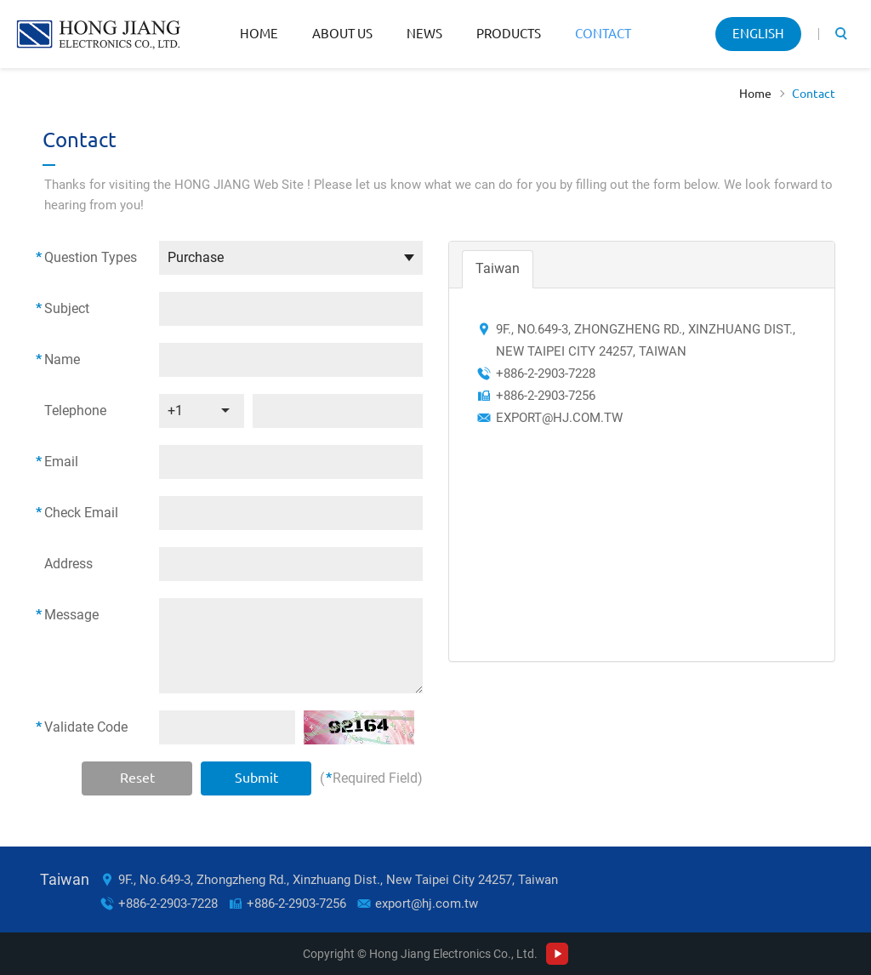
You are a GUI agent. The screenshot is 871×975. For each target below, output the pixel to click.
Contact (603, 33)
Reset (137, 777)
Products (508, 33)
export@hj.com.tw (559, 417)
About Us (342, 33)
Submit (256, 777)
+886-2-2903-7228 (168, 903)
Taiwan (497, 268)
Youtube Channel (557, 954)
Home (259, 33)
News (424, 33)
